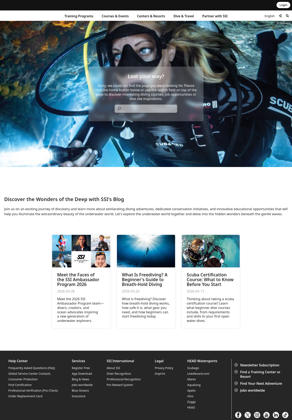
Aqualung (194, 385)
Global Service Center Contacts (29, 374)
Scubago (193, 368)
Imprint (160, 374)
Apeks (191, 390)
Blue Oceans (80, 390)
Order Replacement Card (25, 396)
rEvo (190, 396)
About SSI (113, 368)
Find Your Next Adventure (258, 383)
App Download (82, 374)
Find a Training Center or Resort (257, 374)
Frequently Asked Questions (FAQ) (31, 368)
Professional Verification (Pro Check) (33, 390)
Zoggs (191, 402)
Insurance (78, 396)
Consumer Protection (23, 379)
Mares (191, 379)
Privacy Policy (164, 368)
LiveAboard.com (198, 374)
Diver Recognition (119, 374)
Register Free (81, 368)
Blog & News (80, 379)
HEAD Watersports (202, 361)
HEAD (191, 407)
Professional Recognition (124, 379)
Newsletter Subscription (257, 365)
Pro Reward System (120, 385)
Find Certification (20, 385)
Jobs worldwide (250, 390)
